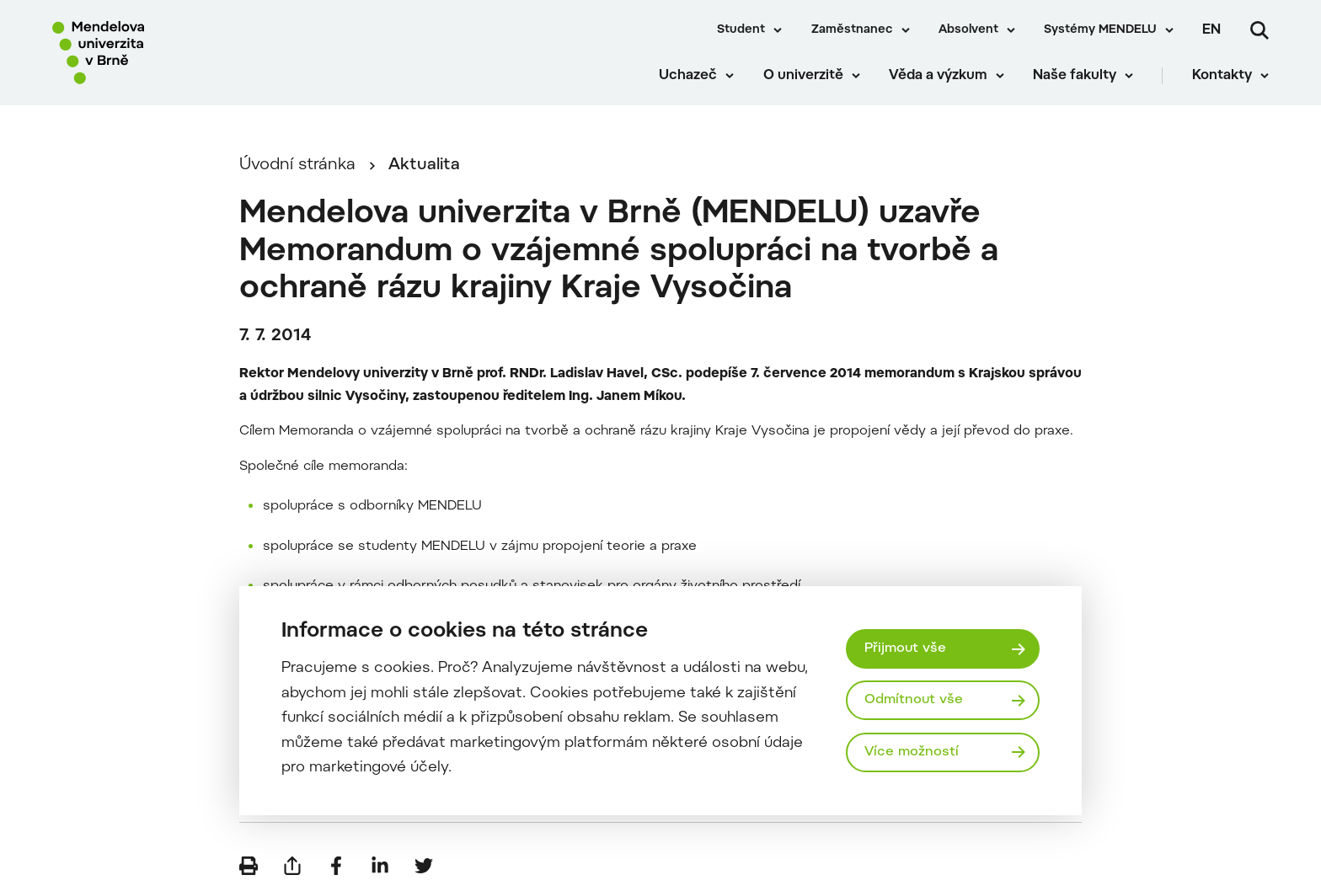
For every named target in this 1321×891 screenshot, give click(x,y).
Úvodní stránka (297, 165)
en (1211, 30)
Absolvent (968, 30)
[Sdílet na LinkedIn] (380, 865)
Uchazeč (688, 76)
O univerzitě (803, 76)
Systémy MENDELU (1100, 30)
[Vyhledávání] (1259, 30)
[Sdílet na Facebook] (336, 865)
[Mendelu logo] (151, 52)
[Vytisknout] (248, 865)
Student (741, 30)
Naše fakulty (1074, 76)
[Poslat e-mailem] (292, 865)
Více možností (911, 752)
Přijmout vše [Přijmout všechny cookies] (905, 648)
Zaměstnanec (852, 30)
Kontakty (1222, 76)
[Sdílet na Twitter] (423, 865)
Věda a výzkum (938, 76)
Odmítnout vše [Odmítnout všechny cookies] (913, 700)
